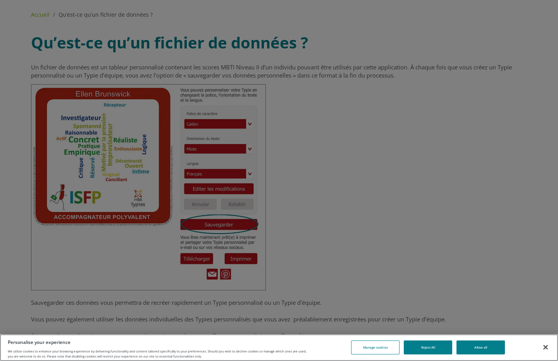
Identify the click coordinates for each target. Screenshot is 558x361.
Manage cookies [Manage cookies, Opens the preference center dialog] (375, 347)
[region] (279, 347)
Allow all (480, 347)
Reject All (428, 347)
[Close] (545, 347)
